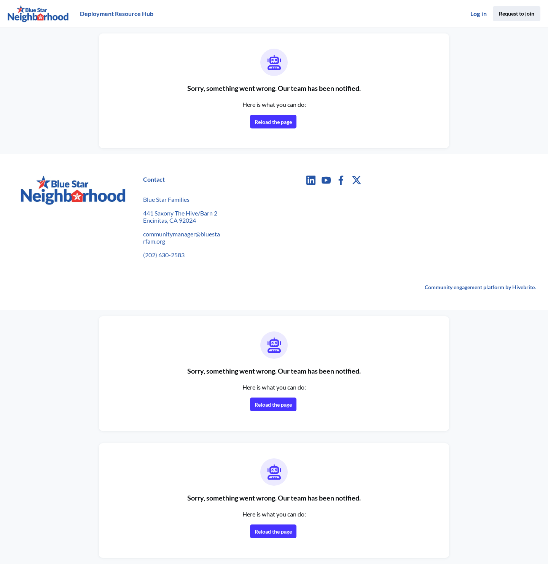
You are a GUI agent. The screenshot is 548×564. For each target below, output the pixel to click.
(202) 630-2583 (164, 254)
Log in (478, 13)
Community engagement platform (464, 287)
